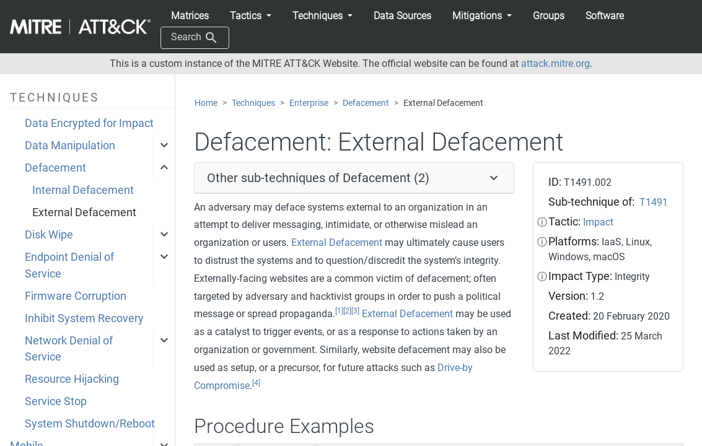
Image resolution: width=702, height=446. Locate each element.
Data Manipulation (70, 145)
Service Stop (56, 401)
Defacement (55, 168)
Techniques (253, 103)
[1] (339, 311)
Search (195, 37)
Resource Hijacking (72, 379)
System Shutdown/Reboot (90, 424)
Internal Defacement (83, 190)
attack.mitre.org (555, 63)
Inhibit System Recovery (84, 318)
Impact (598, 222)
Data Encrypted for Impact (89, 123)
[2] (347, 311)
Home (206, 103)
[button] (250, 16)
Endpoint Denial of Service (69, 265)
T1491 (653, 202)
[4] (256, 382)
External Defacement (84, 212)
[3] (355, 311)
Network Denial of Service (69, 348)
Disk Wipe (49, 235)
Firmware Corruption (75, 296)
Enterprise (308, 103)
